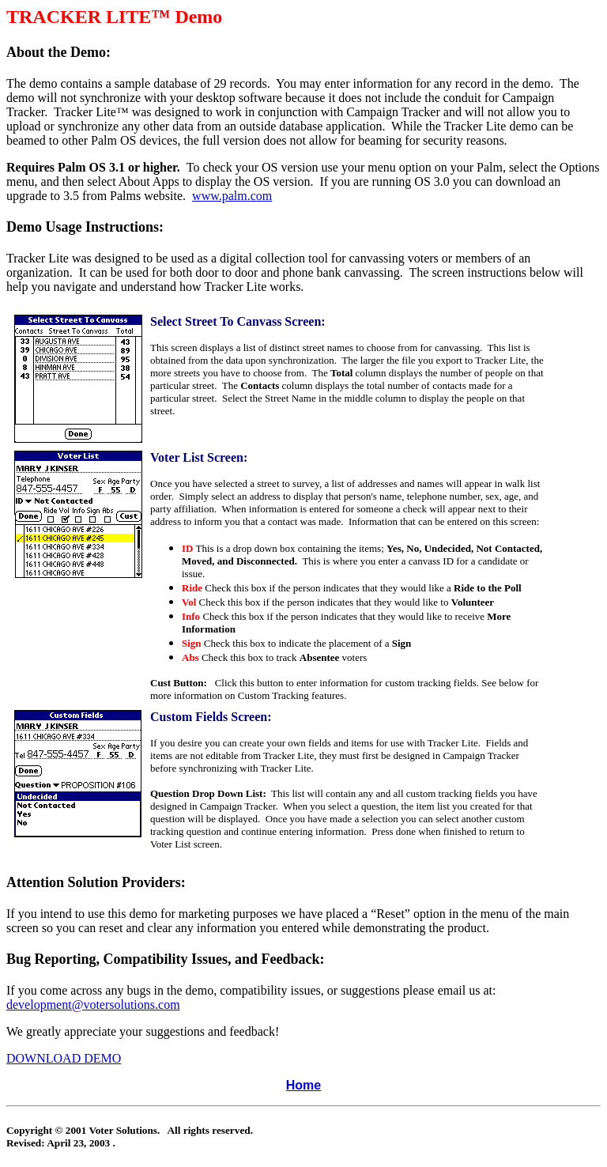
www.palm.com (232, 195)
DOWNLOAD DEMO (63, 1058)
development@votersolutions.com (93, 1004)
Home (303, 1085)
